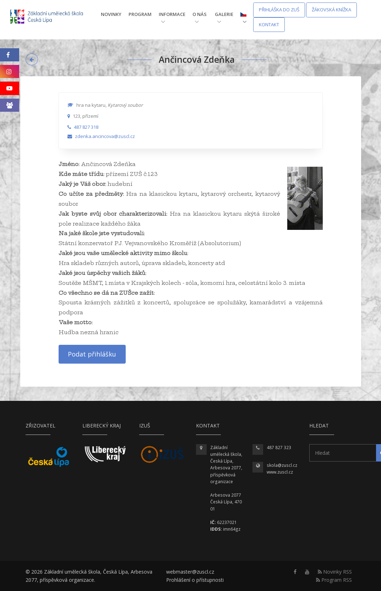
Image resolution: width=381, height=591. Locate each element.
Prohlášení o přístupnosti (195, 579)
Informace (172, 17)
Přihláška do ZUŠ (279, 9)
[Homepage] (51, 17)
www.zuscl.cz (280, 472)
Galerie (224, 17)
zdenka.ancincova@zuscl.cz (105, 136)
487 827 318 (86, 127)
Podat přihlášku (92, 354)
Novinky (111, 14)
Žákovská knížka (331, 9)
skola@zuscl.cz (282, 465)
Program (140, 14)
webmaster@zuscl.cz (190, 571)
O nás (199, 17)
